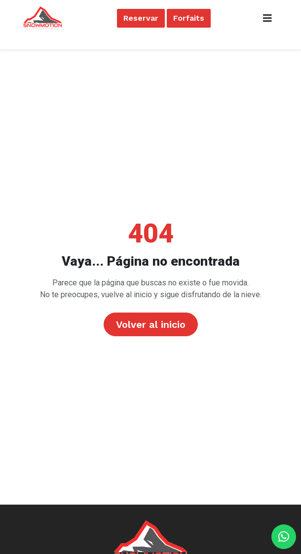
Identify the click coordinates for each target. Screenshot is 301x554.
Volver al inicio (151, 324)
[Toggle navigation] (267, 18)
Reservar (140, 18)
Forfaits (188, 18)
